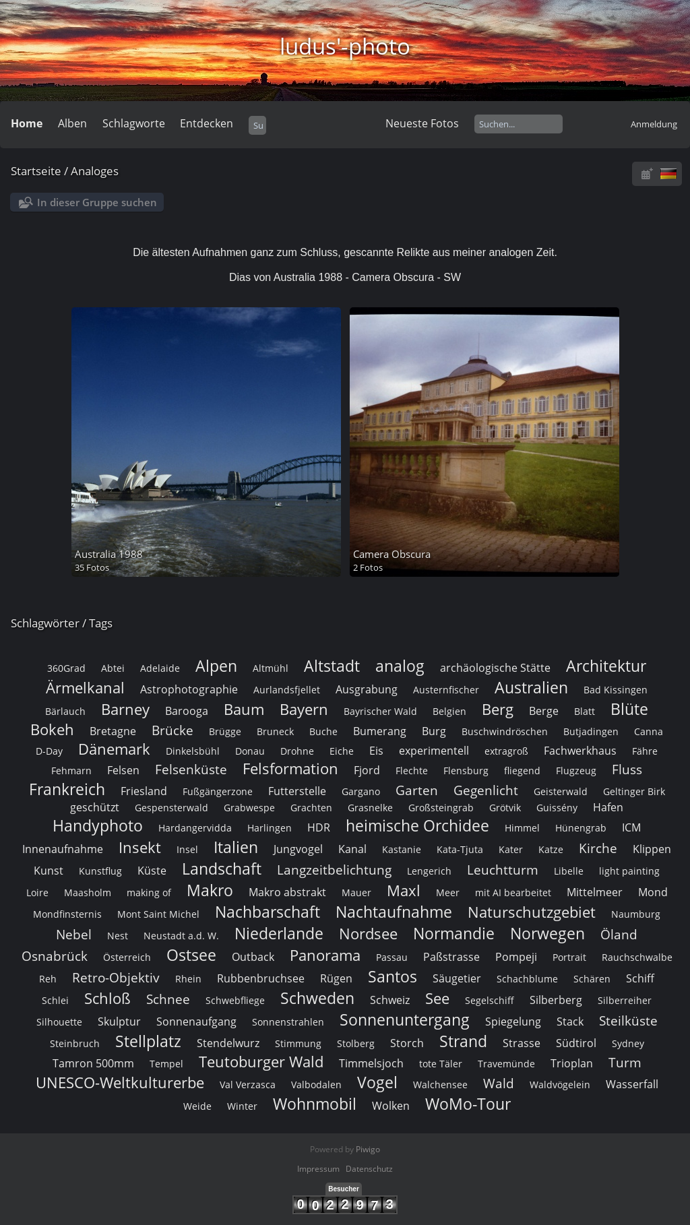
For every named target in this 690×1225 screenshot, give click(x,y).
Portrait (569, 957)
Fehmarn (71, 770)
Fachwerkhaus (580, 750)
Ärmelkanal (85, 687)
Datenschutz (369, 1168)
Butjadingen (591, 731)
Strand (463, 1041)
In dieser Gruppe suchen (97, 202)
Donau (250, 751)
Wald (498, 1083)
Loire (37, 892)
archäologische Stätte (495, 667)
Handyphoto (98, 825)
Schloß (107, 998)
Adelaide (160, 668)
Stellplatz (148, 1041)
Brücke (172, 730)
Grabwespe (249, 807)
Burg (434, 731)
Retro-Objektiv (116, 977)
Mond (653, 892)
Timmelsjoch (371, 1063)
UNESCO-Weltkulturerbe (120, 1082)
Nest (117, 935)
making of (149, 892)
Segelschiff (489, 1000)
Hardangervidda (195, 827)
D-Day (49, 751)
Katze (550, 849)
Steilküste (628, 1020)
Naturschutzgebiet (532, 912)
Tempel (166, 1063)
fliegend (522, 770)
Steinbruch (75, 1043)
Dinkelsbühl (193, 751)
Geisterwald (561, 791)
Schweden (317, 998)
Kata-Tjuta (460, 849)
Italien (236, 847)
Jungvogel (298, 849)
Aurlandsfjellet (286, 689)
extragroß (506, 751)
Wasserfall (632, 1084)
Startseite (36, 171)
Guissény (556, 807)
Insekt (140, 847)
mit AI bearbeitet (513, 892)
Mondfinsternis (67, 914)
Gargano (361, 791)
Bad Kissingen (616, 689)
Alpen (216, 666)
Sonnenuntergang (405, 1019)
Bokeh (52, 729)
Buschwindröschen (505, 731)
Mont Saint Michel (158, 914)
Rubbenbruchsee (261, 978)
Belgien (449, 711)
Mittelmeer (595, 892)
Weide (197, 1106)
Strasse (521, 1043)
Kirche (598, 848)
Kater (511, 849)
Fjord (367, 770)
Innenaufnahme (62, 849)
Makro (210, 890)
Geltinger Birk (634, 791)
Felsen (123, 770)
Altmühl (270, 668)
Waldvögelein (560, 1084)
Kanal (352, 849)
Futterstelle (297, 791)
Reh (48, 978)
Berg (497, 709)
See (437, 998)
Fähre (645, 751)
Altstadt (332, 666)
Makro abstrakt (287, 892)
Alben (72, 123)
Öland (618, 934)
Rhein (188, 978)
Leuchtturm (502, 869)
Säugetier (457, 978)
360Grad (66, 668)
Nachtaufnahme (394, 911)
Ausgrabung (367, 689)
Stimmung (298, 1043)
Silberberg (556, 1000)
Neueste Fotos (422, 123)
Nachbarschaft (267, 911)
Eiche (342, 751)
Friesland (144, 791)
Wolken (391, 1105)
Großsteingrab (441, 807)
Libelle (569, 871)
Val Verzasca (248, 1084)
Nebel (74, 934)
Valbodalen (316, 1084)
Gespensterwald (171, 807)
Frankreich (67, 789)
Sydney (628, 1043)
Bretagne (113, 731)
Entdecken (206, 123)
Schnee (168, 999)
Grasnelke (370, 807)
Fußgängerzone (218, 791)
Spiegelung (513, 1021)
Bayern (304, 709)
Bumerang (379, 731)
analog (400, 666)
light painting (629, 871)
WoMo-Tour (468, 1103)
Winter (242, 1106)
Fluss (627, 769)
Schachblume (527, 978)
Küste (151, 870)
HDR (318, 827)
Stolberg (356, 1043)
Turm (624, 1062)
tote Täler (440, 1063)
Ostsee (191, 955)
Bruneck (275, 731)
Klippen (652, 849)
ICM (631, 827)
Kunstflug (100, 871)
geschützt (94, 807)
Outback (253, 956)
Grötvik (505, 807)
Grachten (311, 807)
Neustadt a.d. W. (181, 935)
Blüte (629, 709)
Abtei (113, 668)
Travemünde (506, 1063)
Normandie (454, 933)
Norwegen (547, 933)
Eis (376, 750)
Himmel (522, 827)
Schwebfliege (235, 1000)
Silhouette (59, 1021)
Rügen (336, 978)
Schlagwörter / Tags (62, 623)
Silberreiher (625, 1000)
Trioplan (572, 1063)
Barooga (186, 710)
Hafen (608, 807)
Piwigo (368, 1149)
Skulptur (119, 1021)
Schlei (55, 1000)
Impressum (318, 1168)
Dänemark (114, 749)
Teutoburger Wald (261, 1061)
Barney (125, 709)
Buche (323, 731)
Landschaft (221, 868)
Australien (531, 687)
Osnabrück (55, 955)
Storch (407, 1043)
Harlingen (269, 827)
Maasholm (87, 892)
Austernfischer (446, 689)
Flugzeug (576, 770)
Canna (648, 731)
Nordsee (368, 933)
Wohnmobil (314, 1103)
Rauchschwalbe (637, 957)
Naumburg (635, 914)
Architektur (606, 666)
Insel (187, 849)
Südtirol (576, 1043)
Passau (392, 957)
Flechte (412, 770)
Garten (417, 790)
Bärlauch (65, 711)
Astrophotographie (189, 689)
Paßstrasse (451, 956)
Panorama (325, 955)
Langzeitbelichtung (334, 869)
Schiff (640, 978)
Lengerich (429, 871)
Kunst (48, 870)
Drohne (297, 751)
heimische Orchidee (417, 825)
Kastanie (401, 849)
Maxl (403, 890)
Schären (591, 978)
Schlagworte (133, 123)
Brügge (225, 731)
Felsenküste (191, 769)
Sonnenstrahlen (288, 1021)
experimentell (434, 750)
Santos (392, 976)
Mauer (356, 892)
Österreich (127, 957)
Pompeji (516, 956)
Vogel (377, 1082)
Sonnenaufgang (196, 1021)
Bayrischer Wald (380, 711)
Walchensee (440, 1084)
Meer (448, 892)
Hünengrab (580, 827)
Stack (570, 1021)
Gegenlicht (485, 790)
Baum (244, 709)
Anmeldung (654, 124)
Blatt (584, 711)
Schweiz (390, 1000)
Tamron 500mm (93, 1063)
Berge (544, 710)
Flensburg (466, 770)
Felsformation (290, 768)
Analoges (95, 171)
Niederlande (278, 933)
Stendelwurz (228, 1043)
